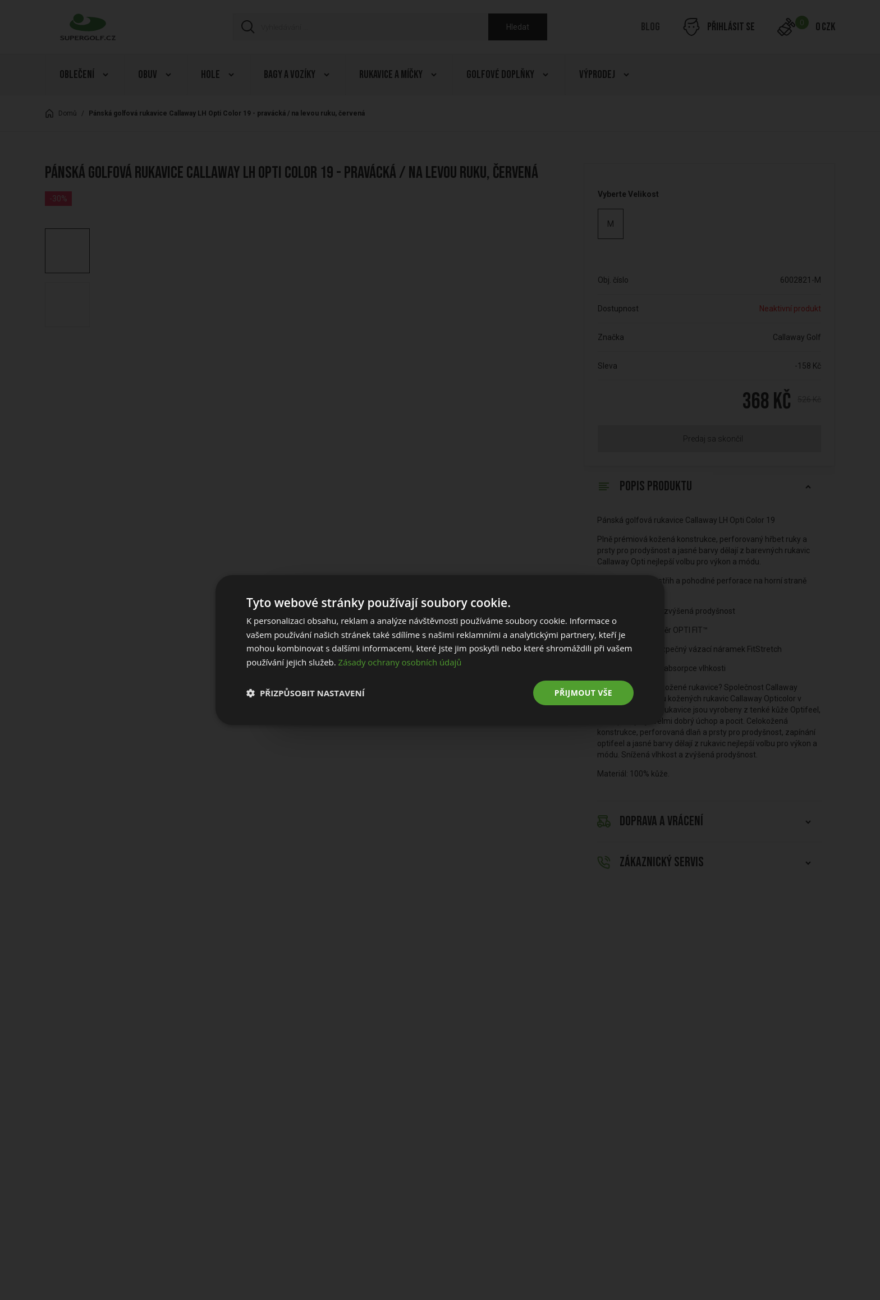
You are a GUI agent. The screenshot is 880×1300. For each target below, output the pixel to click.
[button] (305, 693)
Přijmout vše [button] (583, 692)
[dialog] (440, 650)
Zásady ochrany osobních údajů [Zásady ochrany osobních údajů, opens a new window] (400, 662)
